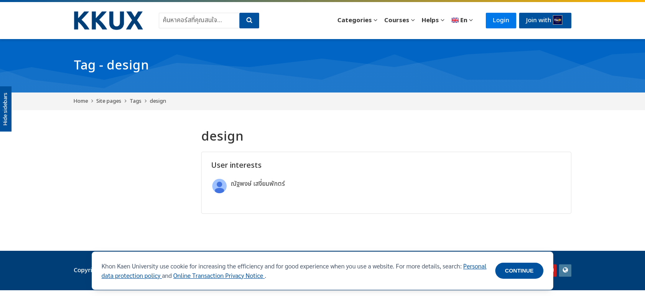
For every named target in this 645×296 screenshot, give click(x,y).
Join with (544, 20)
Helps (430, 20)
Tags (136, 101)
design (158, 101)
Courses (396, 20)
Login (501, 20)
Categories (354, 20)
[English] (462, 21)
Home (81, 101)
